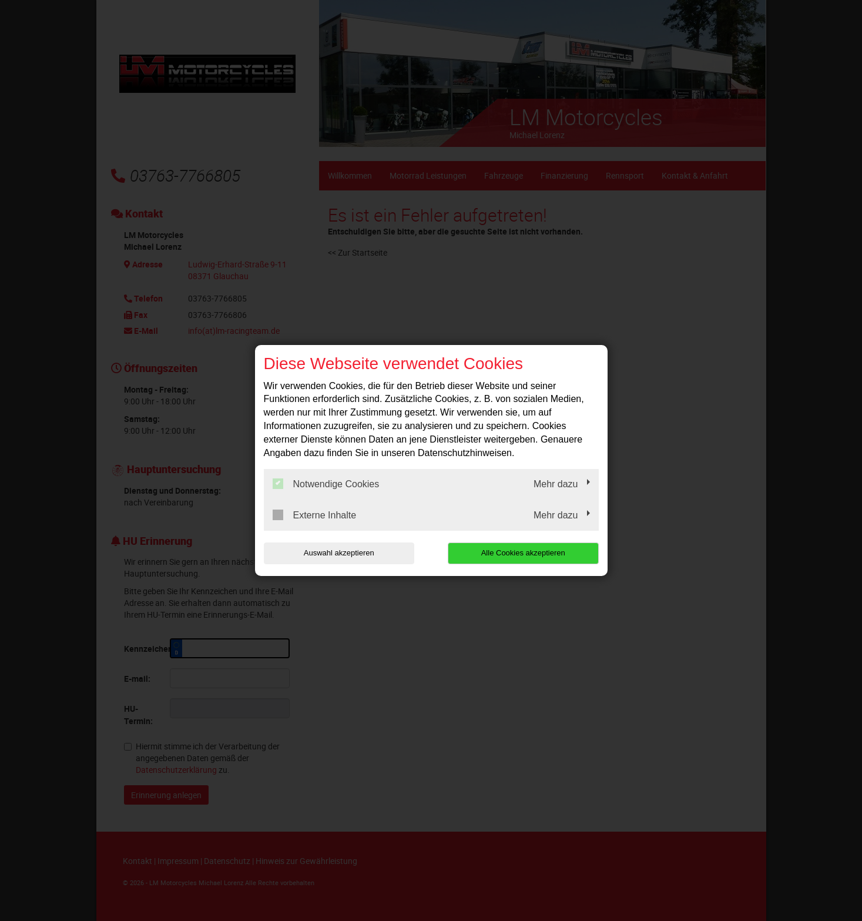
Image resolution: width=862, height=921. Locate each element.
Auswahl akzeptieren (339, 552)
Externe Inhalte (315, 515)
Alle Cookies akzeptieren (523, 552)
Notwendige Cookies (326, 483)
